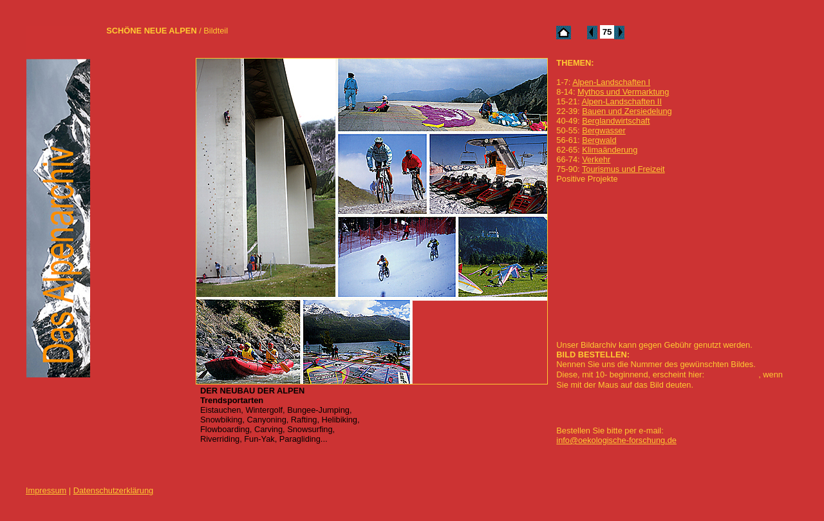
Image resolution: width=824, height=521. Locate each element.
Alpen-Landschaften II (621, 101)
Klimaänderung (609, 150)
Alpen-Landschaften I (611, 82)
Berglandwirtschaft (616, 121)
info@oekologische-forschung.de (616, 440)
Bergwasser (604, 130)
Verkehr (596, 159)
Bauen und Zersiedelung (626, 111)
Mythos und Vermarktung (623, 92)
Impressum (46, 490)
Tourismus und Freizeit (623, 169)
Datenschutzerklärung (113, 490)
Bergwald (599, 140)
